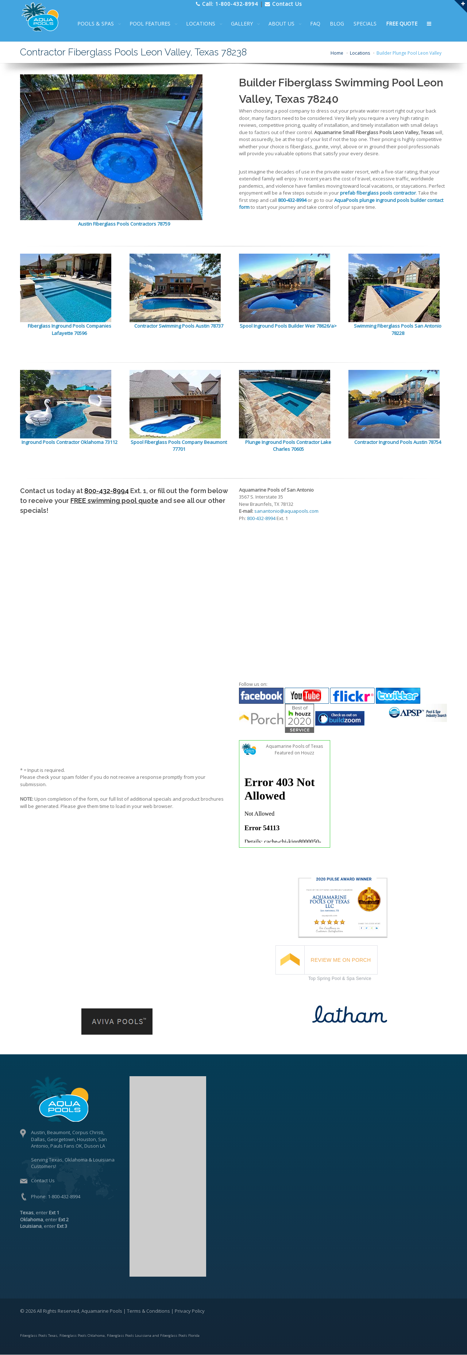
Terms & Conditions (148, 1311)
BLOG (342, 23)
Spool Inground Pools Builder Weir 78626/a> (288, 326)
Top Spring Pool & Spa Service (339, 978)
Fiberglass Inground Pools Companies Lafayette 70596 (69, 329)
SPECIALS (369, 23)
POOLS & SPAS (100, 23)
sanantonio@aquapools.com (286, 511)
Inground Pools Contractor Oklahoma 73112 (69, 442)
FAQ (320, 23)
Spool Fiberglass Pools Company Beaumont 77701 (179, 446)
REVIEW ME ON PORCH (341, 960)
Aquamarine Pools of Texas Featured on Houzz (294, 749)
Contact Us (43, 1180)
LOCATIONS (205, 23)
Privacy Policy (190, 1311)
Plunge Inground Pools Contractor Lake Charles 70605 (288, 446)
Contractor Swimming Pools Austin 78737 (178, 326)
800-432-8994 (106, 491)
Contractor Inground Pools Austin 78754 (397, 442)
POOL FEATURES (154, 23)
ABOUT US (286, 23)
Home (337, 53)
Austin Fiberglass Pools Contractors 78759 (124, 223)
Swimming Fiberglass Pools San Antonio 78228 (397, 329)
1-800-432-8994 (64, 1196)
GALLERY (247, 23)
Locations (360, 53)
